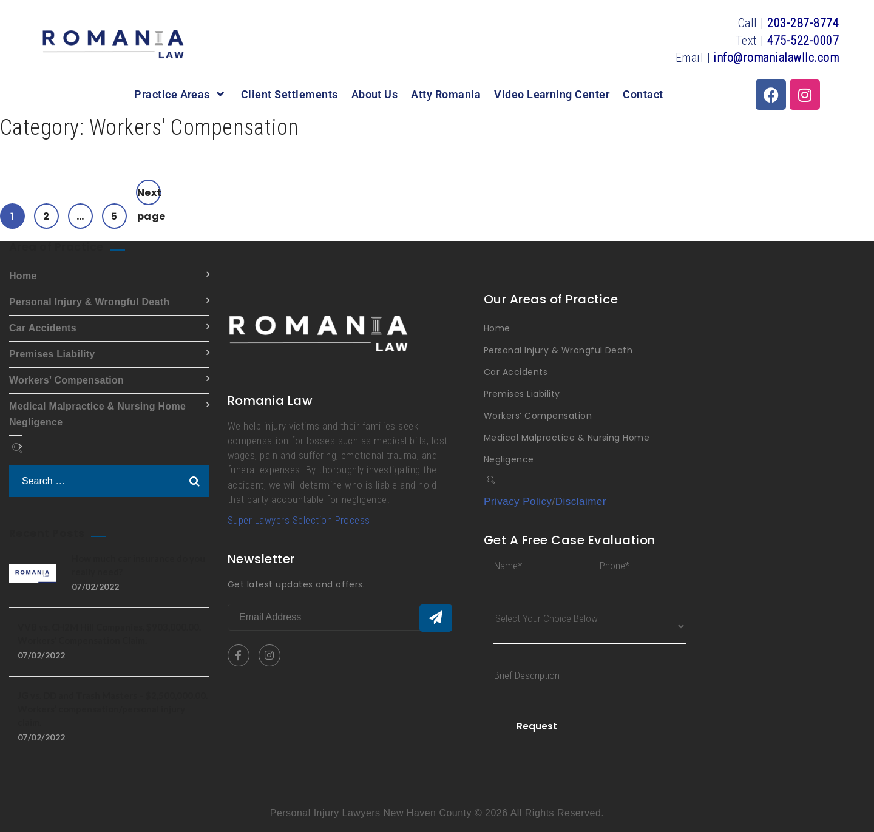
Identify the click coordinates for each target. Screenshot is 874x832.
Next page (149, 195)
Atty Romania (446, 95)
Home (23, 276)
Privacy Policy (518, 501)
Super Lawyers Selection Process (299, 520)
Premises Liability (52, 354)
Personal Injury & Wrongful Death (89, 302)
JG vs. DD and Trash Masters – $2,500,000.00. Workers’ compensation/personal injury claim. (113, 709)
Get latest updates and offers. (296, 584)
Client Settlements (289, 95)
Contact (643, 95)
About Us (374, 95)
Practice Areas (181, 94)
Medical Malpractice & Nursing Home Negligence (97, 414)
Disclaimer (580, 501)
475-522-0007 (803, 40)
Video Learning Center (551, 95)
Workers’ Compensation (66, 380)
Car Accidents (42, 328)
